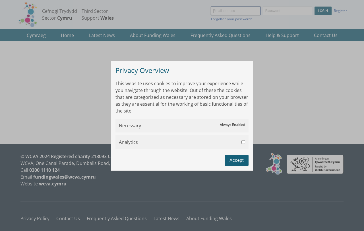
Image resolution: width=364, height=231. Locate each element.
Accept (236, 160)
